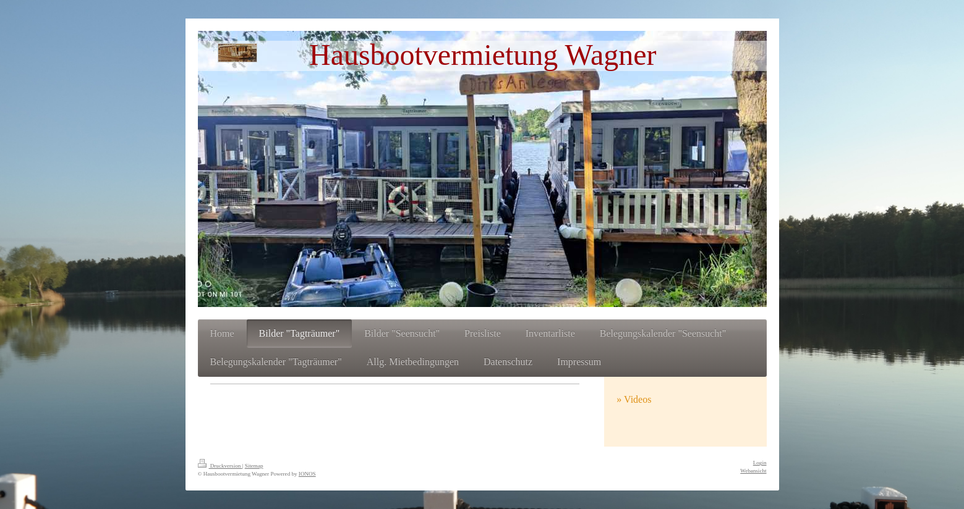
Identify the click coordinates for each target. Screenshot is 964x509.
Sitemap (254, 466)
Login (760, 463)
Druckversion (220, 466)
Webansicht (753, 471)
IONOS (307, 474)
